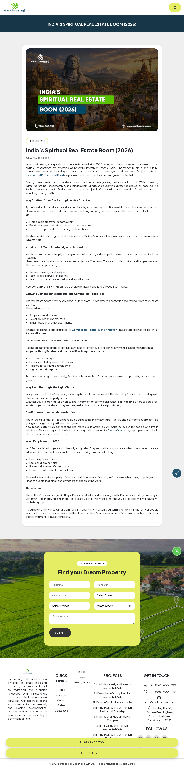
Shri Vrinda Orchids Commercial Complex (112, 718)
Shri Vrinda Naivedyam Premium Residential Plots (112, 686)
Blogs (81, 671)
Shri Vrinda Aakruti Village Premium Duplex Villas (112, 736)
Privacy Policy (82, 682)
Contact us (61, 710)
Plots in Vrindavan (118, 430)
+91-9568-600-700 (160, 685)
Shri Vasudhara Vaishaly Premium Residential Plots (112, 695)
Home (61, 689)
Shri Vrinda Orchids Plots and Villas (112, 702)
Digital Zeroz (127, 763)
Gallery (61, 705)
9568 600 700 (92, 742)
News (82, 676)
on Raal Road (45, 175)
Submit (60, 632)
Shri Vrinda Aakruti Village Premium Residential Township (112, 709)
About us (61, 694)
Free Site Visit (92, 753)
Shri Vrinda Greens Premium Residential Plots (112, 727)
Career (61, 700)
